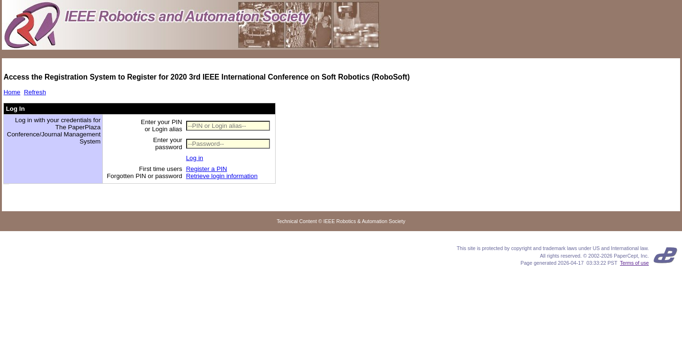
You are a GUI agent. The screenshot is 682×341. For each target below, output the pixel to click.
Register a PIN (206, 168)
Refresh (35, 92)
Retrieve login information (222, 175)
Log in (194, 158)
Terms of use (634, 263)
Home (11, 92)
